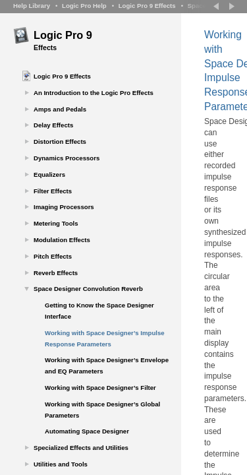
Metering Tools (56, 223)
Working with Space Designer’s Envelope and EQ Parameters (107, 365)
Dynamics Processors (66, 158)
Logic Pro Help (84, 5)
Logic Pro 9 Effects (147, 5)
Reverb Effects (56, 272)
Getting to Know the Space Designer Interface (99, 310)
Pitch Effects (53, 256)
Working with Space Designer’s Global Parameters (102, 409)
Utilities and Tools (61, 464)
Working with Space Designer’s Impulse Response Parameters (105, 338)
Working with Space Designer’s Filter (100, 387)
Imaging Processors (64, 206)
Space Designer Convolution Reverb (88, 288)
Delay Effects (53, 125)
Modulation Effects (62, 239)
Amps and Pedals (60, 109)
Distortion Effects (60, 141)
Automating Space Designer (87, 431)
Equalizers (49, 174)
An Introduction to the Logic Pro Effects (93, 92)
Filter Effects (53, 191)
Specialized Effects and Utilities (81, 447)
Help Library (31, 5)
